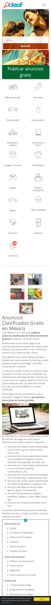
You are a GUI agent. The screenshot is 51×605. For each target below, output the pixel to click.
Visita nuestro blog (20, 584)
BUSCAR (25, 46)
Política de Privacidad (20, 537)
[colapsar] (44, 5)
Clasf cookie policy (6, 603)
